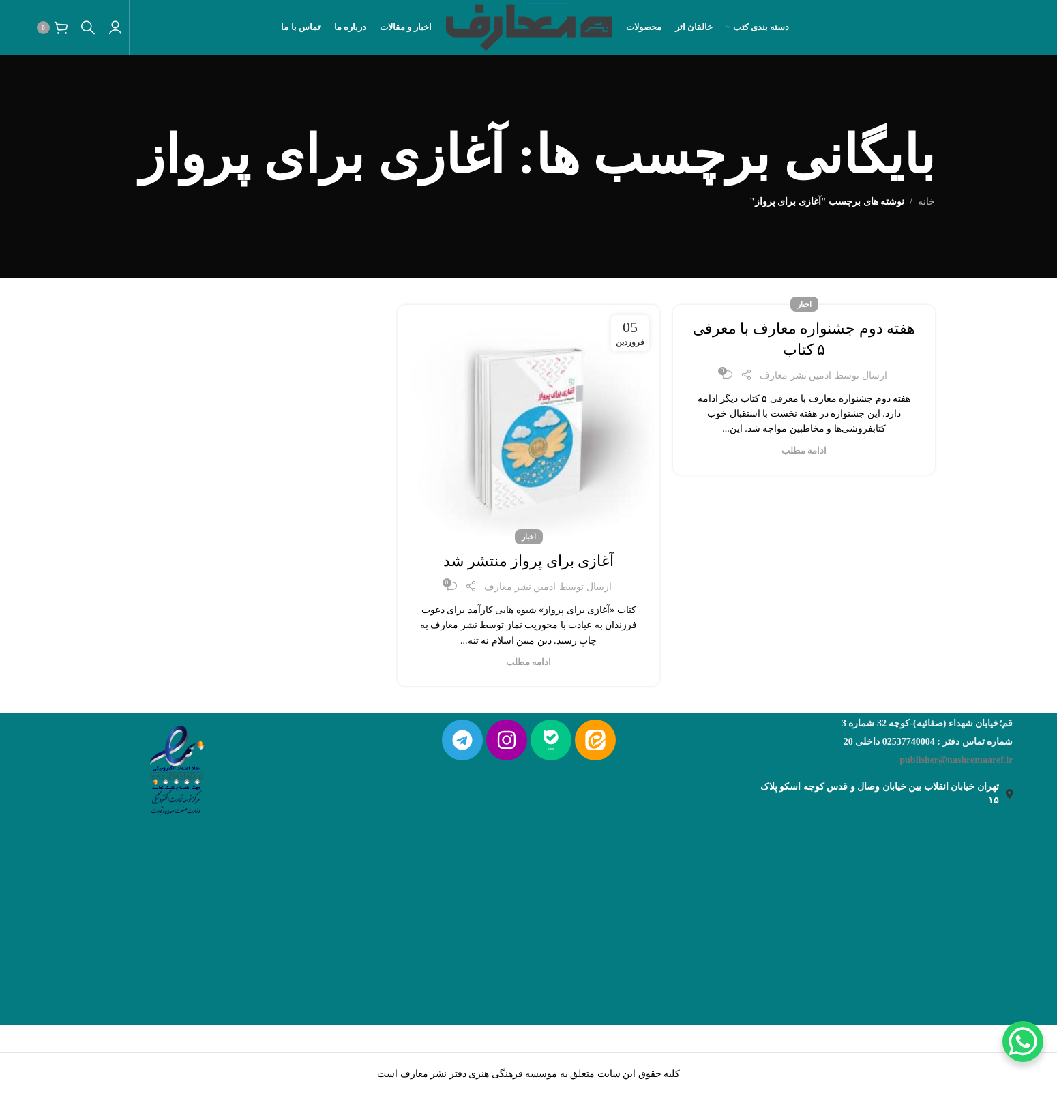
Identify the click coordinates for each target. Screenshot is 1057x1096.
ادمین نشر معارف (795, 375)
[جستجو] (88, 27)
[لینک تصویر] (175, 767)
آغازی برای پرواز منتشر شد (528, 560)
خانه (926, 201)
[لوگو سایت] (528, 26)
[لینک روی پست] (528, 421)
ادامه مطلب (804, 451)
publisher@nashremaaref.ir (956, 760)
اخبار (804, 304)
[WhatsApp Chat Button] (1022, 1041)
